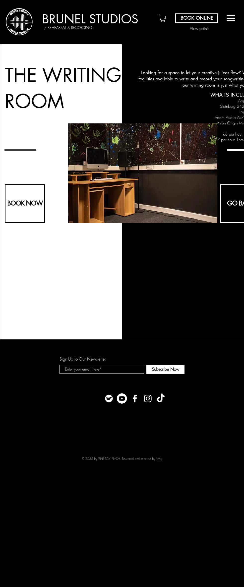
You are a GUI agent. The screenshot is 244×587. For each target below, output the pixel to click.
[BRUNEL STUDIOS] (90, 19)
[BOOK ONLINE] (196, 18)
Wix (159, 458)
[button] (163, 18)
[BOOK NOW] (25, 203)
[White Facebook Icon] (135, 398)
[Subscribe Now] (165, 369)
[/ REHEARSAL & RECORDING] (68, 27)
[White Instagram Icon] (148, 398)
